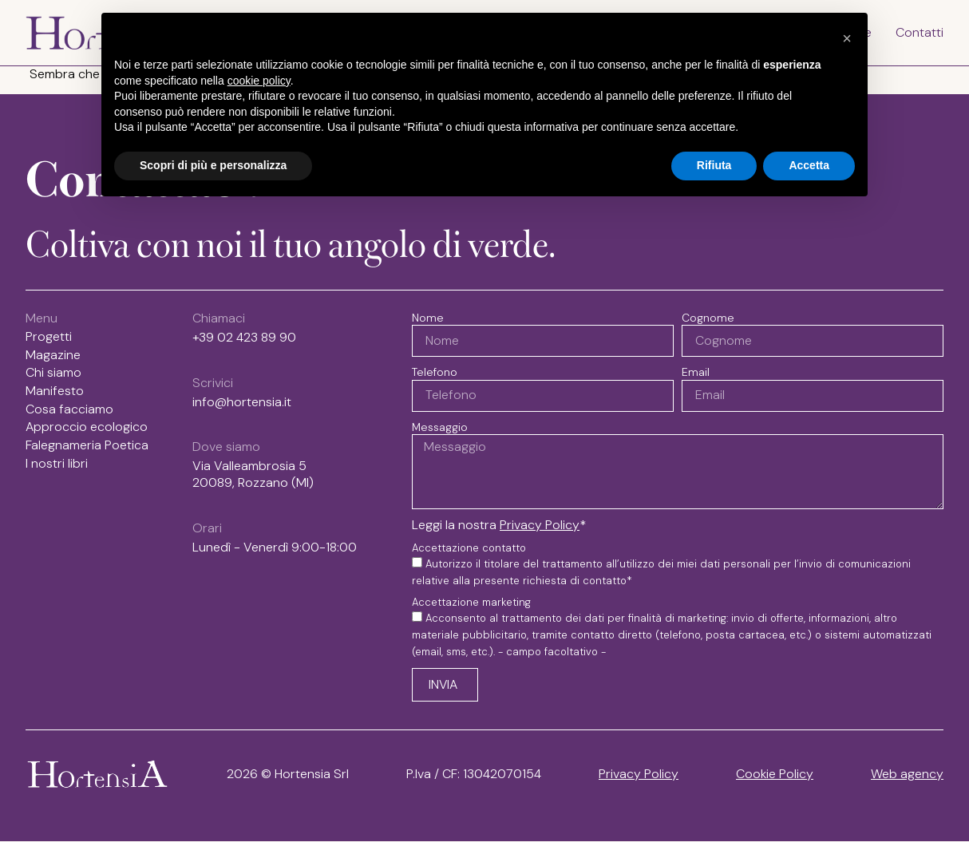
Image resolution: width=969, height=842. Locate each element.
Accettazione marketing (471, 603)
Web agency (907, 774)
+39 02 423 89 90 (244, 337)
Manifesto (55, 391)
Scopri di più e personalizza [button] (213, 165)
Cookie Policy (774, 774)
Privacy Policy (539, 525)
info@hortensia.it (241, 401)
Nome (428, 317)
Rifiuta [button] (714, 165)
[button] (847, 38)
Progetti (49, 337)
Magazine (53, 355)
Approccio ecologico (87, 428)
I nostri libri (61, 464)
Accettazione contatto (469, 549)
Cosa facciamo (69, 409)
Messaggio (440, 427)
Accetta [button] (809, 165)
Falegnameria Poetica (87, 446)
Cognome (708, 317)
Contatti (919, 33)
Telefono (434, 372)
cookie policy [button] (259, 80)
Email (696, 372)
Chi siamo (53, 373)
